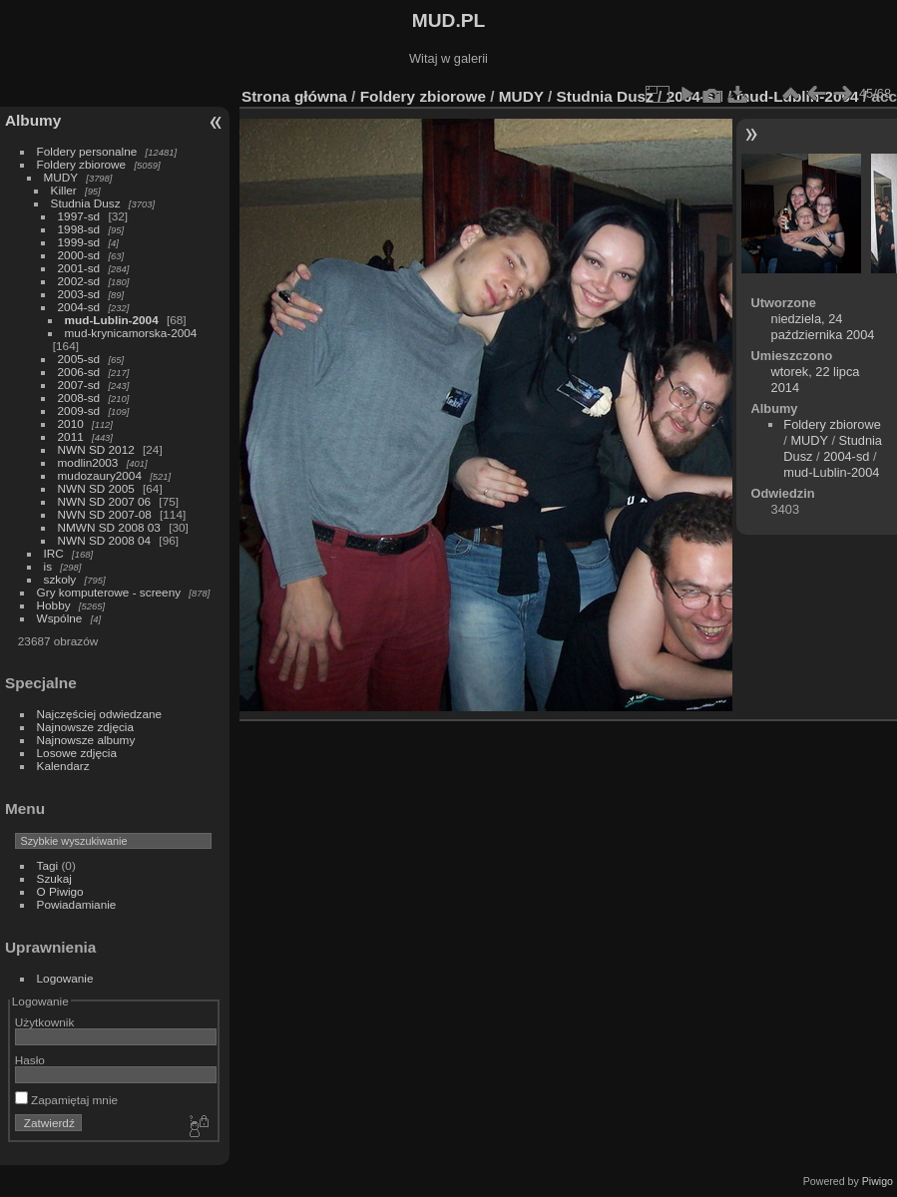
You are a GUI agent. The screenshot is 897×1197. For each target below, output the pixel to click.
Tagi (48, 865)
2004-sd (79, 306)
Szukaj (54, 878)
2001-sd (79, 267)
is (48, 566)
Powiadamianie (77, 904)
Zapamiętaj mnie (66, 1099)
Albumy (33, 120)
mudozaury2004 (100, 475)
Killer (64, 190)
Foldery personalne (87, 151)
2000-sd (79, 254)
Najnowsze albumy (86, 739)
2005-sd (79, 358)
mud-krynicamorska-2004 (131, 332)
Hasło (30, 1059)
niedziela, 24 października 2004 (823, 326)
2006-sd (79, 371)
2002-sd (79, 280)
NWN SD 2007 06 (105, 501)
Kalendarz (63, 765)
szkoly (60, 579)
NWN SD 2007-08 (105, 514)
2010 (71, 423)
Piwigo (877, 1181)
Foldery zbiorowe (82, 164)
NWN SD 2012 (96, 449)
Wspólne (60, 617)
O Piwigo (60, 891)
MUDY (61, 177)
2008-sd (79, 397)
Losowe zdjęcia (77, 752)
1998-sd (79, 228)
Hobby (54, 604)
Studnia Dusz (86, 203)
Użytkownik (45, 1021)
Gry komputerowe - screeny (109, 592)
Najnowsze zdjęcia (85, 726)
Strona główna (294, 96)
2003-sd (79, 293)
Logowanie (65, 978)
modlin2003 (88, 462)
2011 (71, 436)
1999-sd (79, 241)
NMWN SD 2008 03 (109, 527)
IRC (54, 553)
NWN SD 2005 (96, 488)
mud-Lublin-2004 (112, 319)
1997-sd (79, 215)
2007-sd (79, 384)
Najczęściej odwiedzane (100, 713)
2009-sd (79, 410)
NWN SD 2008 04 (105, 540)
